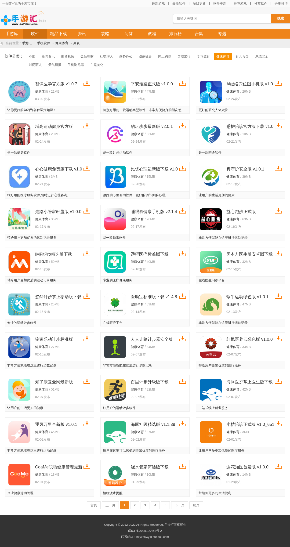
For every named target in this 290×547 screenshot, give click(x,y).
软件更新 (219, 3)
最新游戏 (158, 3)
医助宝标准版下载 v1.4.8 (154, 296)
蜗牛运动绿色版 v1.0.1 (247, 296)
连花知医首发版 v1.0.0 (247, 467)
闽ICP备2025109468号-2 (145, 531)
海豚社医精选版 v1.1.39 (153, 424)
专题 (222, 33)
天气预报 (54, 65)
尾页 (196, 505)
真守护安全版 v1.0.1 (245, 169)
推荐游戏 (240, 3)
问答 (128, 33)
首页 (94, 505)
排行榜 (175, 33)
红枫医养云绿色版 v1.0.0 (249, 339)
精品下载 (58, 33)
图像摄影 (145, 56)
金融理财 (87, 56)
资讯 (82, 33)
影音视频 (67, 56)
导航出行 (184, 56)
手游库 (11, 33)
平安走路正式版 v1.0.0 (152, 84)
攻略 (105, 33)
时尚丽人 (35, 65)
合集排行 (281, 3)
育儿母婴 (242, 56)
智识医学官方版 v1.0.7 (56, 84)
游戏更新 (199, 3)
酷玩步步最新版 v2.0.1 (152, 126)
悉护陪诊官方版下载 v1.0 (249, 126)
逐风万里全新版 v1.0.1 (56, 424)
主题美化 (96, 65)
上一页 (110, 505)
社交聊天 (106, 56)
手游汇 (27, 43)
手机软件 (43, 43)
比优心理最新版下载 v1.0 (154, 169)
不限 (32, 56)
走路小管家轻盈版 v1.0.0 (58, 211)
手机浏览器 (76, 65)
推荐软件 (260, 3)
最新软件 (178, 3)
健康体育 (61, 43)
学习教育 (203, 56)
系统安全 (261, 56)
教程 (152, 33)
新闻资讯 (48, 56)
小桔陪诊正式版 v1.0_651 (250, 424)
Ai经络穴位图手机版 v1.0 (249, 84)
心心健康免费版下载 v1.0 (58, 169)
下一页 (180, 505)
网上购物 (164, 56)
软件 (35, 33)
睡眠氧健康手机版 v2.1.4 (154, 211)
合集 (199, 33)
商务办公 (125, 56)
